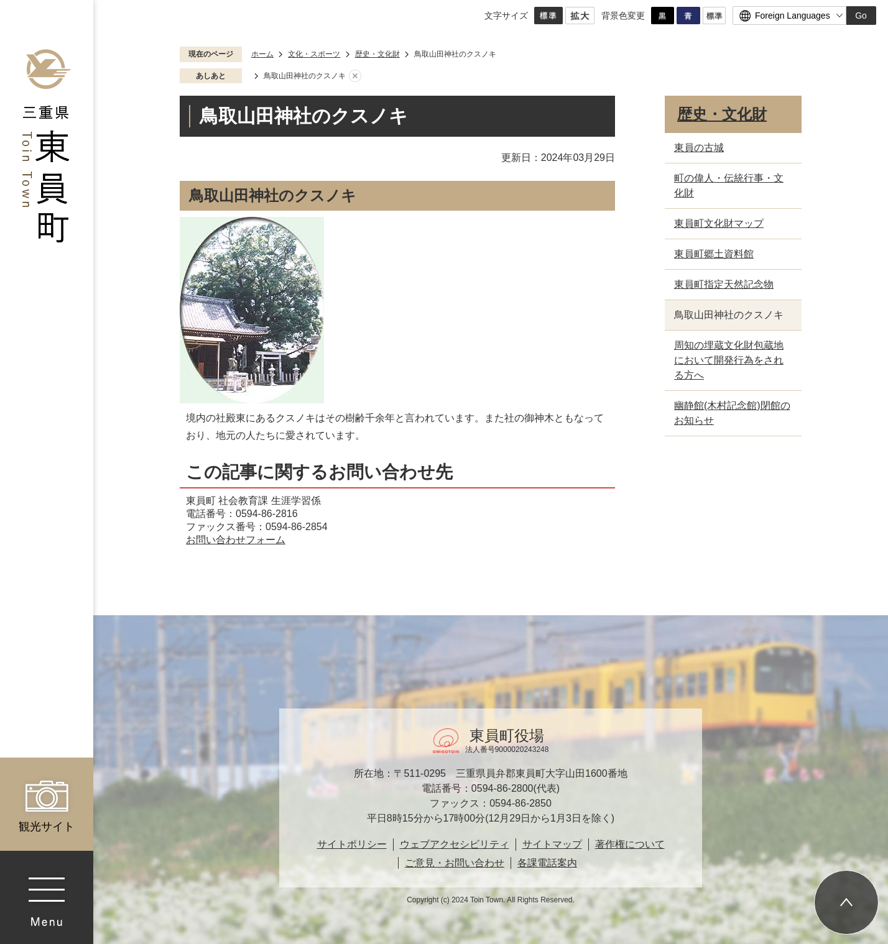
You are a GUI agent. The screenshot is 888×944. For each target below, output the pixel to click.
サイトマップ (552, 844)
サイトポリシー (352, 844)
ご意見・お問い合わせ (454, 863)
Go (861, 16)
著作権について (630, 844)
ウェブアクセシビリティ (454, 844)
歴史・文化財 (377, 54)
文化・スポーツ (314, 54)
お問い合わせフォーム (235, 539)
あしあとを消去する (355, 76)
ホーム (262, 54)
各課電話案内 (547, 863)
